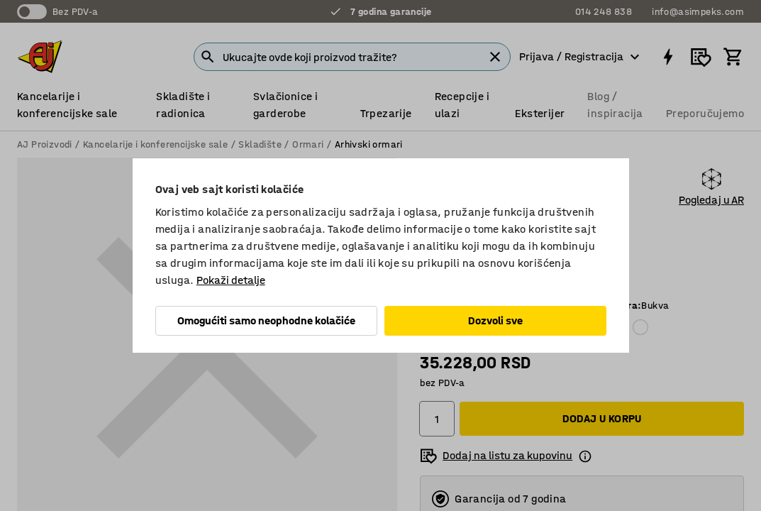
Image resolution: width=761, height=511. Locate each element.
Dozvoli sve (495, 320)
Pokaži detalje (230, 280)
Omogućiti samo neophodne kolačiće (266, 320)
